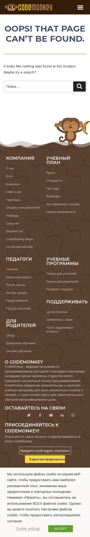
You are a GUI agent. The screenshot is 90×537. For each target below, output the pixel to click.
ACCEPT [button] (60, 528)
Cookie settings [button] (28, 528)
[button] (80, 7)
